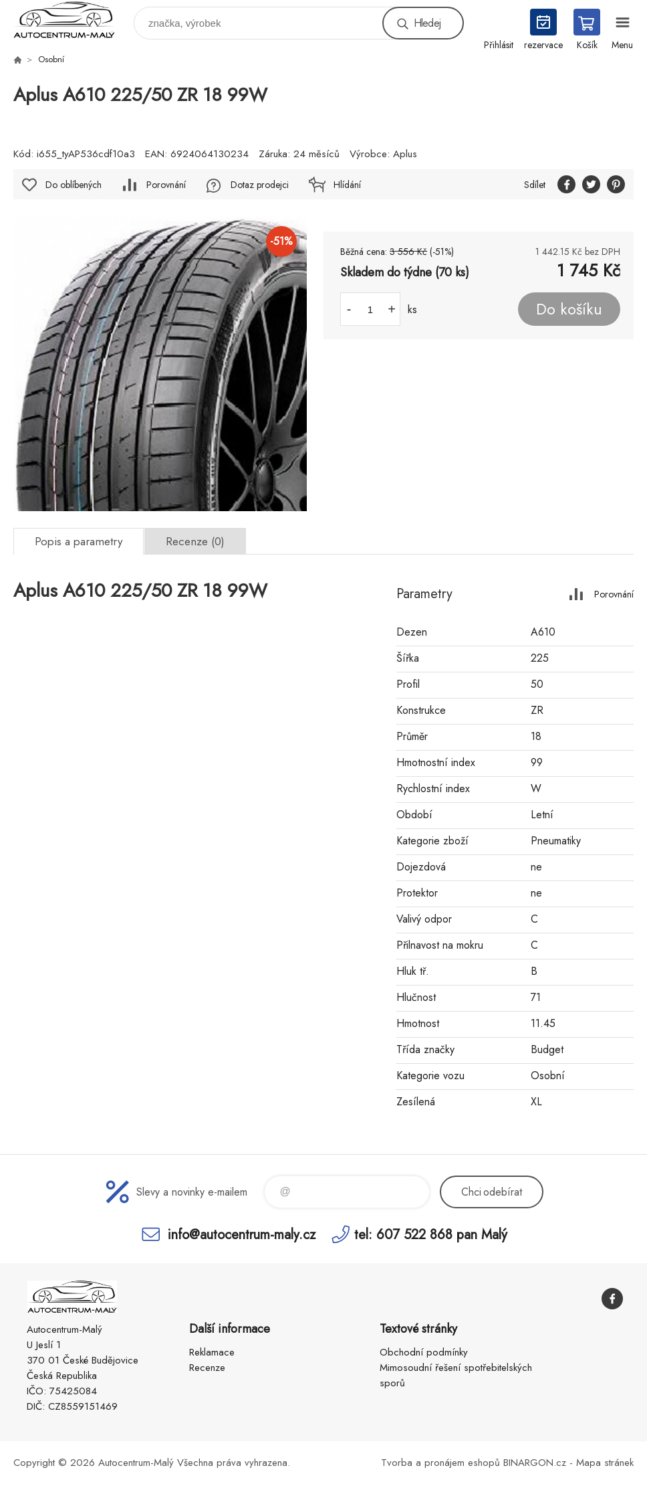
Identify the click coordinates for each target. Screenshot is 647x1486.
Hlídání (347, 184)
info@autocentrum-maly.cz (241, 1234)
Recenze (207, 1367)
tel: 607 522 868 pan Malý (430, 1234)
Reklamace (212, 1352)
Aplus (405, 154)
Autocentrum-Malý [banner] (72, 19)
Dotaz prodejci (260, 184)
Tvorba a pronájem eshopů (440, 1462)
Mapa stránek (605, 1462)
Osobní (51, 59)
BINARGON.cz (534, 1462)
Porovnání (166, 184)
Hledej (427, 23)
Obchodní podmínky (424, 1352)
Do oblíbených (73, 184)
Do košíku (569, 309)
